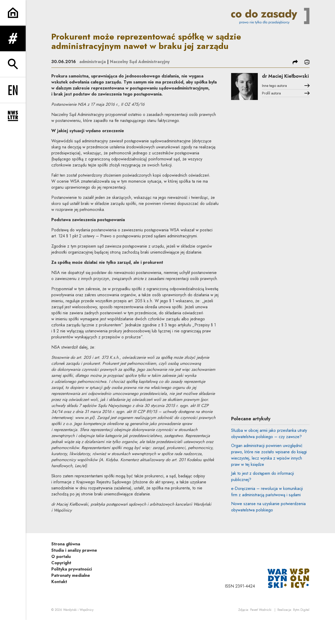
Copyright (61, 563)
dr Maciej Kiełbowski (285, 76)
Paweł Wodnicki (260, 609)
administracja (92, 62)
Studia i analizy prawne (74, 550)
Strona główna (65, 544)
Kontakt (59, 582)
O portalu (61, 557)
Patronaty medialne (70, 575)
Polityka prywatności (71, 569)
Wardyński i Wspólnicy (78, 609)
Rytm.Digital (301, 609)
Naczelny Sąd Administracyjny (140, 62)
